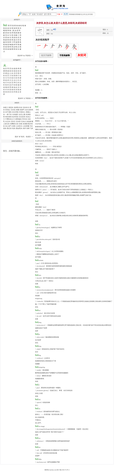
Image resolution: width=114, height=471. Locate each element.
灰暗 (13, 126)
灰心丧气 (8, 126)
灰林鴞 (16, 107)
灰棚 (17, 110)
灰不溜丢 (8, 112)
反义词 (88, 14)
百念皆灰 (22, 117)
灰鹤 (28, 128)
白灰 (26, 110)
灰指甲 (21, 110)
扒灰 (17, 124)
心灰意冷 (19, 126)
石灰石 (13, 121)
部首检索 (72, 14)
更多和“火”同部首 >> (25, 98)
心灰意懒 (26, 126)
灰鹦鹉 (12, 124)
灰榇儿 (5, 107)
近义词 (83, 14)
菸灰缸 (7, 110)
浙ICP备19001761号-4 (63, 470)
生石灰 (7, 121)
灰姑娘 (28, 121)
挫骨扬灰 (18, 119)
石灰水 (23, 121)
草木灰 (24, 119)
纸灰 (13, 128)
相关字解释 (46, 55)
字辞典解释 (65, 55)
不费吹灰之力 (10, 119)
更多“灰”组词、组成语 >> (24, 137)
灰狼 (20, 124)
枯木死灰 (15, 117)
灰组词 (81, 55)
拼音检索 (78, 14)
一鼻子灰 (8, 114)
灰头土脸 (22, 114)
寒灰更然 (8, 117)
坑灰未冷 (26, 107)
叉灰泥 (13, 110)
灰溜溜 (25, 124)
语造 (91, 14)
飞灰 (31, 128)
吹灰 (20, 107)
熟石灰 (9, 128)
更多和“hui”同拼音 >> (25, 55)
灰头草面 (15, 112)
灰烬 (24, 128)
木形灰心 (22, 112)
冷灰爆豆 (15, 114)
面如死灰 (19, 128)
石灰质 (18, 121)
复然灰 (10, 107)
